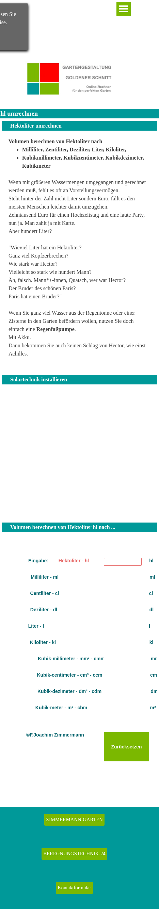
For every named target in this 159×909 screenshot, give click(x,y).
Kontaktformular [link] (74, 887)
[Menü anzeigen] (123, 9)
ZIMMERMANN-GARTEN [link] (74, 819)
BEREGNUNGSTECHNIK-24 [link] (74, 853)
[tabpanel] (79, 251)
